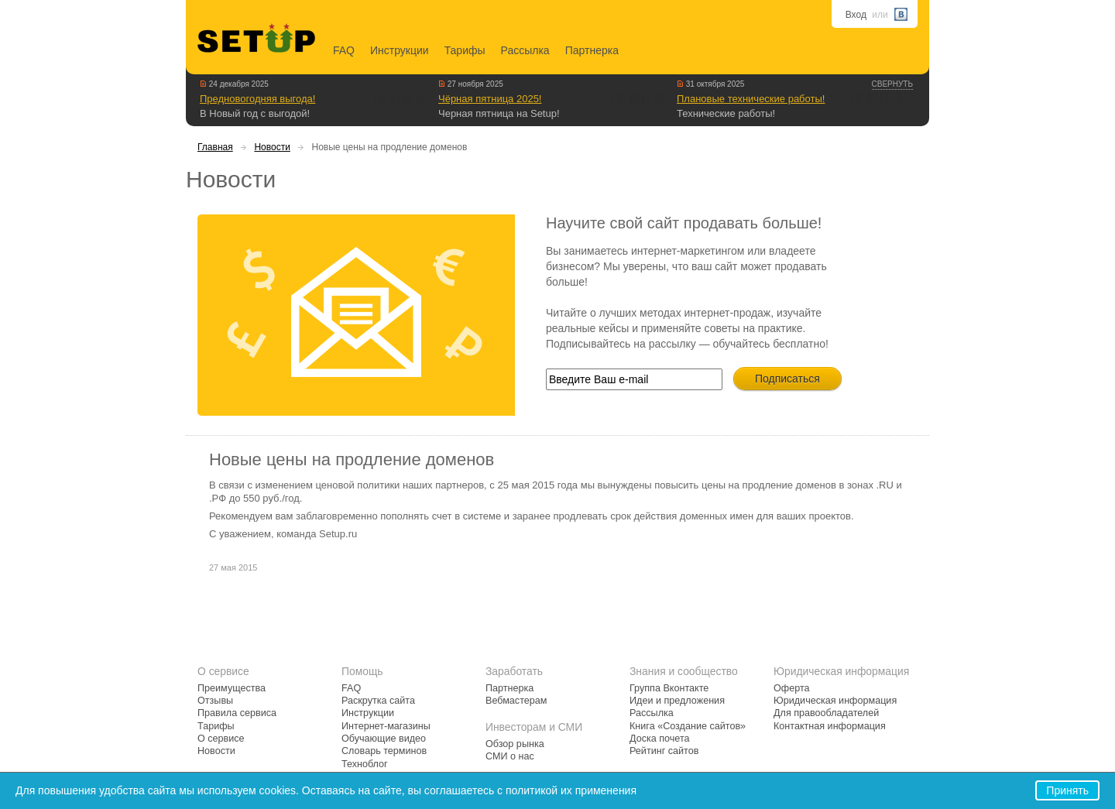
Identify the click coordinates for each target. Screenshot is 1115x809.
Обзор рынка (514, 744)
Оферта (792, 688)
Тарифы (464, 50)
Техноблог (364, 764)
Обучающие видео (383, 738)
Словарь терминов (384, 751)
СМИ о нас (509, 756)
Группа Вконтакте (669, 688)
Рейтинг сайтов (664, 751)
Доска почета (660, 738)
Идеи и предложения (677, 700)
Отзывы (215, 700)
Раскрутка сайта (378, 700)
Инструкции (399, 50)
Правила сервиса (236, 713)
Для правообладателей (826, 713)
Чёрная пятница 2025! (489, 99)
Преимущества (231, 688)
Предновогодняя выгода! (257, 99)
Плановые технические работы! (751, 99)
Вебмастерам (516, 700)
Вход (856, 14)
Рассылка (525, 50)
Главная (215, 147)
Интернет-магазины (386, 726)
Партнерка (592, 50)
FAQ (344, 50)
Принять (1067, 790)
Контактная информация (830, 726)
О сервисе (221, 738)
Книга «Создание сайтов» (688, 726)
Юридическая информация (835, 700)
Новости (272, 147)
